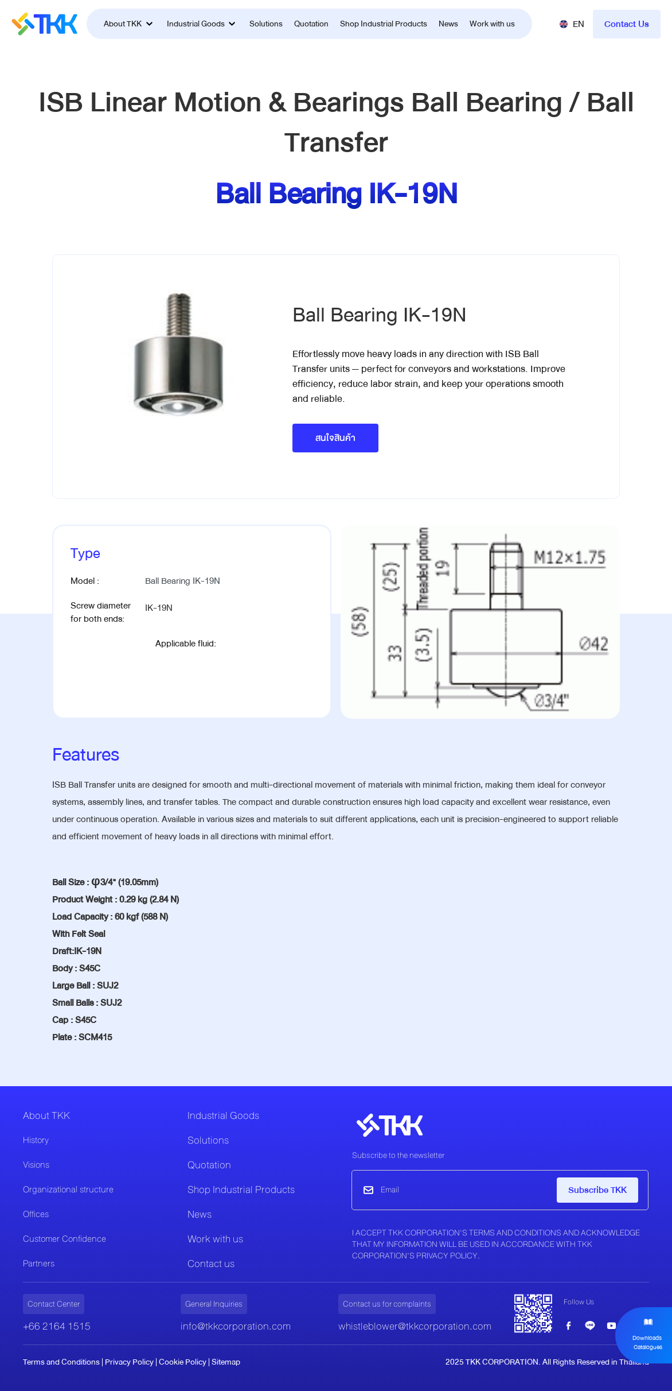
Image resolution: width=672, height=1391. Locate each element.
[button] (571, 24)
